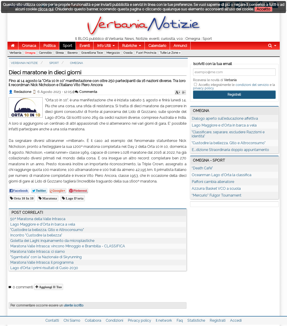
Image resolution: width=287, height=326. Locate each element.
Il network (164, 320)
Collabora (93, 320)
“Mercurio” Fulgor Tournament (216, 195)
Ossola (127, 52)
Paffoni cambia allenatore (213, 182)
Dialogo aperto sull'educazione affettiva (225, 118)
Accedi (236, 320)
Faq (180, 320)
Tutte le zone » (170, 52)
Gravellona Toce (92, 52)
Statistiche (196, 320)
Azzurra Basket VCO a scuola (216, 188)
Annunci (180, 46)
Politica (49, 46)
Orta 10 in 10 (23, 198)
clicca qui (45, 9)
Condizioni (114, 320)
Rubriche (129, 46)
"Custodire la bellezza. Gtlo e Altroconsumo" (47, 230)
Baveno (72, 52)
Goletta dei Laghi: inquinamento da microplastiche (52, 240)
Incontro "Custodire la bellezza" (36, 235)
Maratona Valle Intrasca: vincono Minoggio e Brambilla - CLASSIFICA (67, 246)
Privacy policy (139, 320)
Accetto (263, 9)
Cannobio (45, 52)
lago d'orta (74, 198)
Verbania (15, 52)
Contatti (52, 320)
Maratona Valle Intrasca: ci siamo (37, 251)
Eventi (84, 46)
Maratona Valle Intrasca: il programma (42, 262)
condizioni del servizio (252, 85)
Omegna (30, 52)
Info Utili (104, 46)
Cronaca (29, 46)
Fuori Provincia (146, 52)
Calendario (157, 46)
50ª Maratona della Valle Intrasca (37, 219)
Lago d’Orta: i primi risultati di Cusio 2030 (44, 268)
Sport (67, 46)
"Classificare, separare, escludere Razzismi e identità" (228, 134)
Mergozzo (113, 52)
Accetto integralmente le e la (234, 86)
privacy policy (203, 88)
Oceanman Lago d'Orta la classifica (221, 175)
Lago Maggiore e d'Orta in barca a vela (42, 224)
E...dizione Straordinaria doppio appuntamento (230, 150)
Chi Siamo (72, 320)
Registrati (218, 320)
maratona (49, 198)
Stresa (59, 52)
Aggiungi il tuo (50, 287)
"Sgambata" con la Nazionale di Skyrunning (46, 257)
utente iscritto (73, 305)
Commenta (86, 92)
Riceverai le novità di (215, 80)
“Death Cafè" (202, 168)
